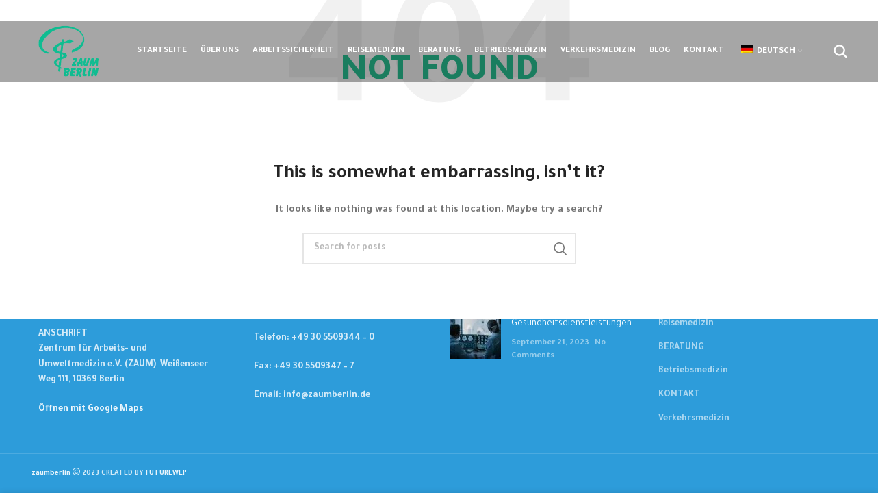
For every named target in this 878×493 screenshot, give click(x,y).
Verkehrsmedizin (693, 419)
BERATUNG (681, 348)
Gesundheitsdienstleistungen (571, 324)
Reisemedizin (686, 324)
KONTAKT (679, 395)
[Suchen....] (840, 51)
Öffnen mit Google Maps (90, 409)
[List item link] (334, 338)
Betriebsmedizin (693, 371)
